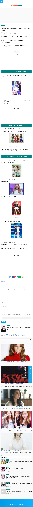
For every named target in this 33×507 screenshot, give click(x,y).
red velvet (3, 281)
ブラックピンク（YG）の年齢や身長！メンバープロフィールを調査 (15, 334)
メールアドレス (4, 306)
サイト (3, 310)
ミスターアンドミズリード (16, 504)
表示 (18, 51)
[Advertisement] (16, 15)
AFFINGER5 (26, 506)
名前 (3, 302)
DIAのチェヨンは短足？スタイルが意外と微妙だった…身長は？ (14, 335)
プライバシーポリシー (16, 501)
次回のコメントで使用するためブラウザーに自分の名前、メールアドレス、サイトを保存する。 (16, 315)
